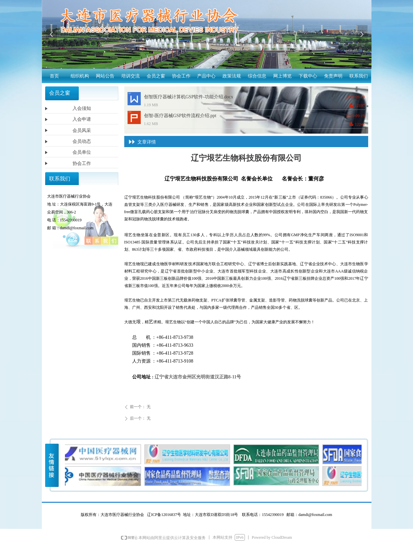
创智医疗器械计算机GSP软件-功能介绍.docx (188, 96)
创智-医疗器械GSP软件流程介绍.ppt (180, 115)
